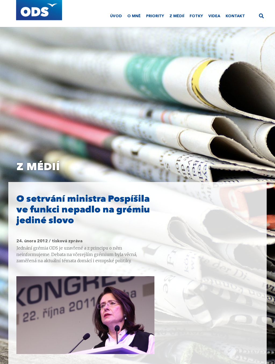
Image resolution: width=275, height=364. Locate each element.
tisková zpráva (67, 241)
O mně (134, 16)
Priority (155, 16)
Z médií (176, 16)
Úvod (116, 16)
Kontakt (235, 16)
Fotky (196, 16)
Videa (214, 16)
